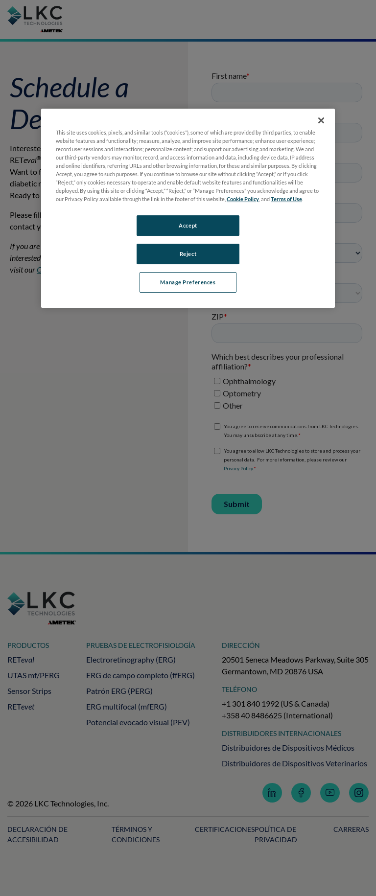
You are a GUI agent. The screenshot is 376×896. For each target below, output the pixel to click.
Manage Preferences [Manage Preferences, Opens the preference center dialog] (187, 282)
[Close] (321, 120)
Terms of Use (286, 199)
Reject (188, 254)
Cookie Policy (243, 199)
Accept (188, 225)
